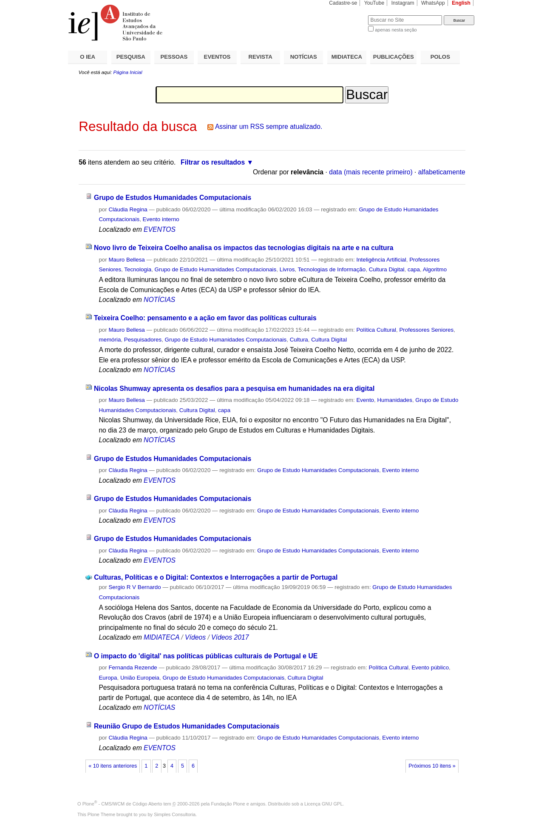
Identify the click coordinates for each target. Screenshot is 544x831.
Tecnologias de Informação (332, 269)
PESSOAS (174, 57)
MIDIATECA (347, 57)
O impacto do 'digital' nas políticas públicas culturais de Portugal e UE (205, 656)
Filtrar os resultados (213, 162)
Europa (108, 677)
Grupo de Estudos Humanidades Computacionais (172, 197)
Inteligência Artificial (381, 259)
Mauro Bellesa (126, 259)
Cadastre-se (343, 3)
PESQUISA (130, 57)
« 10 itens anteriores (112, 766)
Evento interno (161, 219)
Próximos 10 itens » (431, 766)
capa (414, 269)
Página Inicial (127, 72)
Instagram (402, 3)
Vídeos (195, 637)
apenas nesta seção (395, 29)
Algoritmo (435, 269)
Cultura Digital (387, 269)
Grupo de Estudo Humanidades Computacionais (216, 269)
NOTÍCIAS (303, 57)
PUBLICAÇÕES (393, 57)
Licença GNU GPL (323, 803)
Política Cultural (376, 330)
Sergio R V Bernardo (134, 587)
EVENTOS (217, 57)
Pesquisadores (143, 339)
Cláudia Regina (127, 209)
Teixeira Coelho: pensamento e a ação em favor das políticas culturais (205, 318)
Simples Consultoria (175, 814)
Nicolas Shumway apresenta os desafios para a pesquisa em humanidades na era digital (234, 388)
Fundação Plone (228, 803)
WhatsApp (433, 3)
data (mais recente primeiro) (371, 172)
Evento (365, 400)
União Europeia (139, 677)
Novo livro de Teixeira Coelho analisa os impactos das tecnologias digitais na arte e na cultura (244, 247)
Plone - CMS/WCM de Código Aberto (122, 803)
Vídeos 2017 (230, 637)
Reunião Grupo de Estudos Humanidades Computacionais (187, 726)
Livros (287, 269)
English (461, 3)
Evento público (430, 667)
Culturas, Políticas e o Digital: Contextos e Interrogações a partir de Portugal (215, 577)
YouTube (374, 3)
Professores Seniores (426, 330)
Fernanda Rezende (132, 667)
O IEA (87, 57)
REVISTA (260, 57)
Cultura (299, 339)
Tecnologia (137, 269)
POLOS (440, 57)
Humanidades (394, 400)
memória (110, 339)
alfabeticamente (441, 172)
